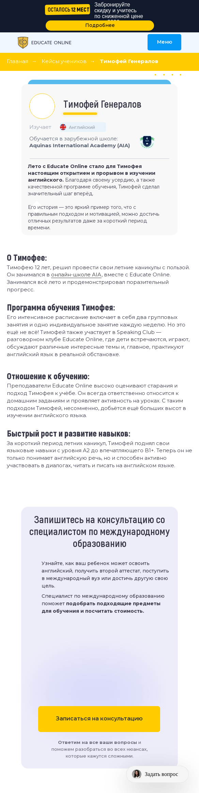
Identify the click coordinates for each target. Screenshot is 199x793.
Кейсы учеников (64, 61)
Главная (17, 61)
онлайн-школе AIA (76, 274)
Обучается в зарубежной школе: (79, 142)
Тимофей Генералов (129, 61)
